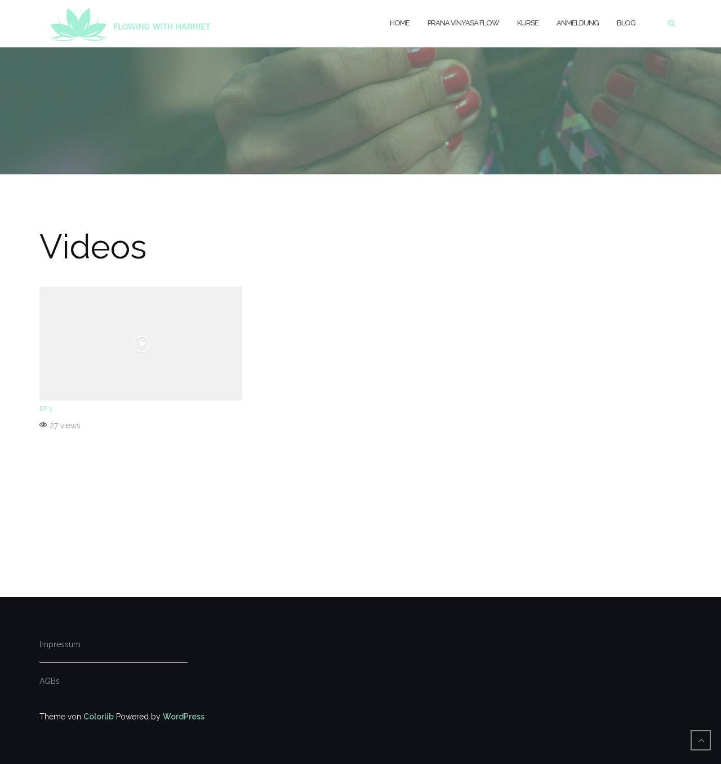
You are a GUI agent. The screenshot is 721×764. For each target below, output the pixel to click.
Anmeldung (578, 23)
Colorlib (98, 716)
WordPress (183, 716)
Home (400, 23)
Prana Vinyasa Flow (463, 23)
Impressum (60, 644)
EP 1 (45, 408)
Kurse (527, 23)
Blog (626, 23)
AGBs (49, 681)
